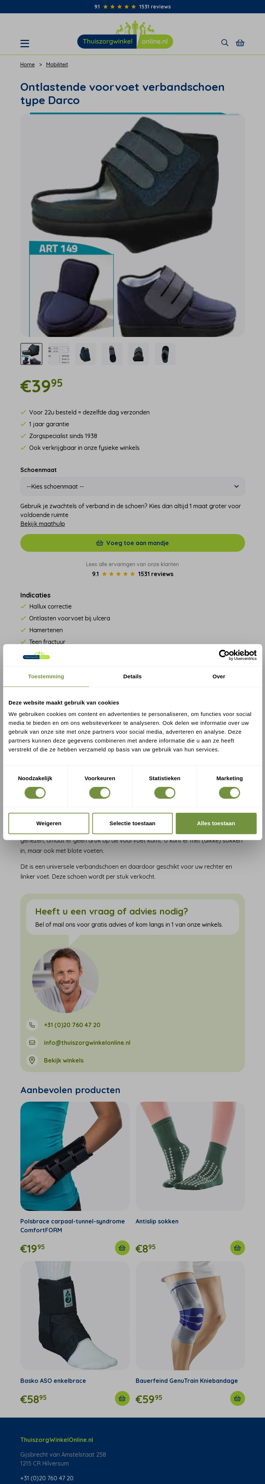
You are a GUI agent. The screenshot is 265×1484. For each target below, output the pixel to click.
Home (27, 64)
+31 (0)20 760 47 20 (72, 1025)
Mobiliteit (57, 64)
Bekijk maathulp (42, 523)
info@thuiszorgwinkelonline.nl (87, 1042)
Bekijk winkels (64, 1060)
